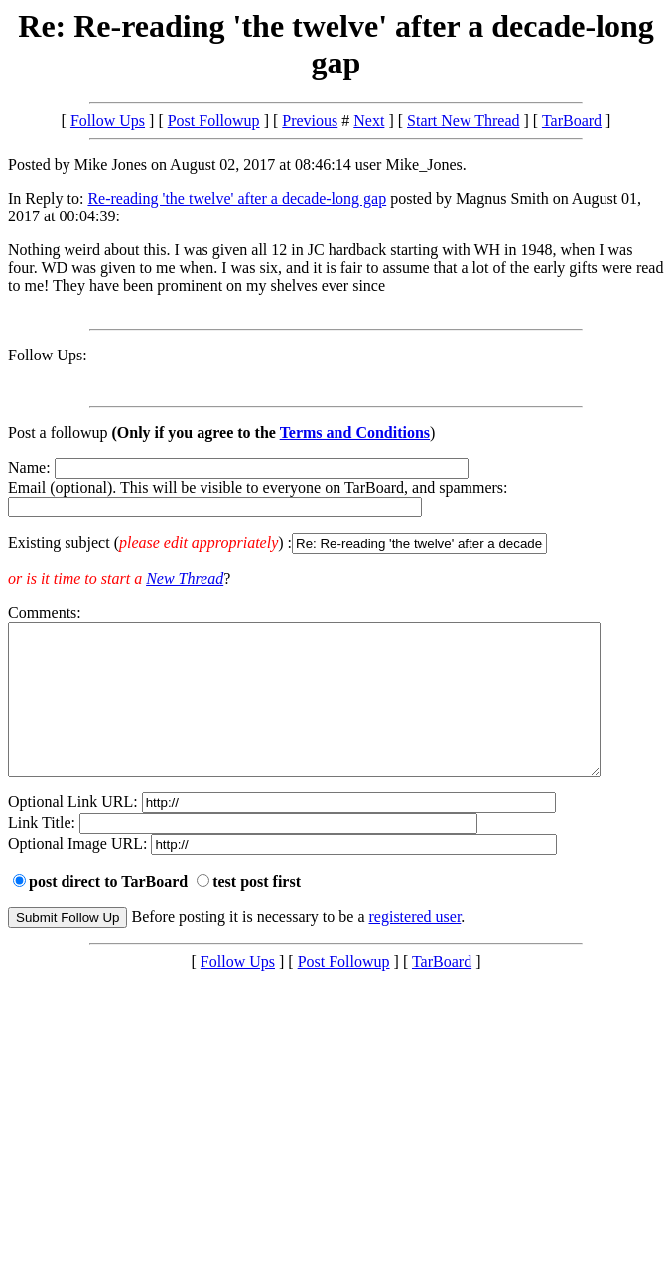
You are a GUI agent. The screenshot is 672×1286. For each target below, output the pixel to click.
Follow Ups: (47, 355)
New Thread (184, 578)
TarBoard (572, 120)
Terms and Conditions (355, 432)
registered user (415, 945)
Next (368, 120)
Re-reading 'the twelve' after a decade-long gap (236, 198)
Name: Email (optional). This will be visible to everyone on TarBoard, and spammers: (336, 506)
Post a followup (57, 432)
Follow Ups (107, 120)
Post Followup (214, 120)
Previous (309, 120)
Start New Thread (463, 120)
